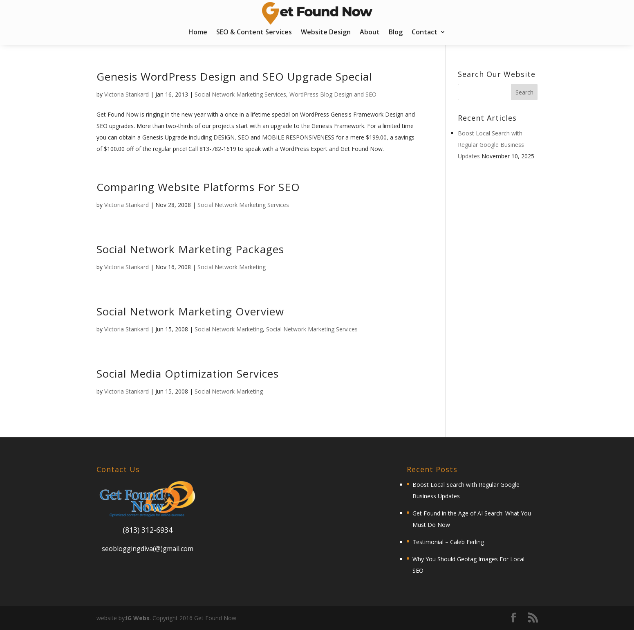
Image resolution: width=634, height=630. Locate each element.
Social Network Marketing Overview (190, 311)
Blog (396, 32)
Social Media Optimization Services (187, 373)
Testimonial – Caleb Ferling (448, 542)
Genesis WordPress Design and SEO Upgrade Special (234, 76)
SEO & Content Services (254, 32)
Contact (424, 32)
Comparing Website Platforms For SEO (198, 187)
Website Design (326, 32)
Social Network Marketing (231, 267)
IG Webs (138, 618)
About (370, 32)
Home (197, 32)
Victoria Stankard (126, 94)
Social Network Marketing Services (240, 94)
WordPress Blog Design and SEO (332, 94)
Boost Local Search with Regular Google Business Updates (491, 144)
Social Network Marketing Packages (190, 249)
